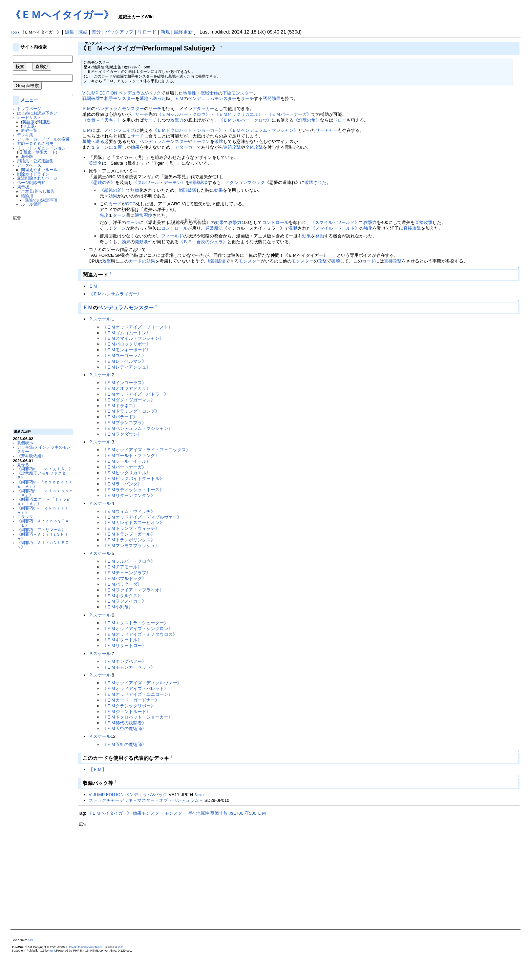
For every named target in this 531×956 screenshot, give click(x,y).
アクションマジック (245, 182)
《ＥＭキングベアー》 (124, 661)
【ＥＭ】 (97, 769)
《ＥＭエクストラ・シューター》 (135, 622)
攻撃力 (177, 120)
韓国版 (43, 122)
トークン (201, 141)
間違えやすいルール (39, 169)
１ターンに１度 (106, 147)
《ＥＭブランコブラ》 (124, 422)
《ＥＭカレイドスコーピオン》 (133, 522)
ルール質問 (31, 204)
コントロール (275, 222)
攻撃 (106, 261)
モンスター (124, 98)
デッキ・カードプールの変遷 (43, 139)
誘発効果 (271, 98)
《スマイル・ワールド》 (335, 222)
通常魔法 (214, 228)
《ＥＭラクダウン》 (122, 434)
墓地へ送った (153, 98)
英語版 (28, 122)
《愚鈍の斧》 (102, 182)
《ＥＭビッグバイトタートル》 (133, 478)
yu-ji (52, 950)
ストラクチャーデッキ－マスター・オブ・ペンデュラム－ (146, 800)
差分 (96, 32)
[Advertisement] (40, 321)
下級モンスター (237, 93)
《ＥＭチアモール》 (122, 566)
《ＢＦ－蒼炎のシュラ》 (203, 241)
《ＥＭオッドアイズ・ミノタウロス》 (139, 634)
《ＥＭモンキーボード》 (126, 349)
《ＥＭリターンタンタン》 (128, 495)
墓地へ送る (93, 141)
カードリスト (29, 117)
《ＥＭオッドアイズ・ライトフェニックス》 (146, 449)
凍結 (83, 32)
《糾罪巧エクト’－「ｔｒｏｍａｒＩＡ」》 (44, 501)
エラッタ (25, 516)
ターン (119, 215)
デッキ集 (25, 134)
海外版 (27, 156)
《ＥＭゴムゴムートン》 (126, 332)
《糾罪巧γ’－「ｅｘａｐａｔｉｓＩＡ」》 (44, 484)
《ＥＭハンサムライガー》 (115, 293)
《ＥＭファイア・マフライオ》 (133, 590)
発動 (293, 228)
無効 (134, 190)
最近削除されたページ (37, 178)
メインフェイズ (119, 130)
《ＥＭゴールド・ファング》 (131, 455)
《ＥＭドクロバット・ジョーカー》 (188, 130)
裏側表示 (25, 442)
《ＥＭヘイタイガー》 (62, 14)
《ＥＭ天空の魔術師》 (124, 728)
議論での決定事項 (41, 200)
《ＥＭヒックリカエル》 (238, 114)
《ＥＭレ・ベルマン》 (124, 361)
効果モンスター (148, 813)
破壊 (218, 141)
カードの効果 (142, 261)
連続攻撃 (232, 147)
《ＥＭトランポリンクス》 (128, 539)
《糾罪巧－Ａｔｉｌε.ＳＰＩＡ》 (42, 536)
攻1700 (236, 813)
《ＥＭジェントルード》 (126, 711)
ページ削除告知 (31, 182)
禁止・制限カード (39, 152)
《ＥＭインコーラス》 (124, 382)
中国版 (28, 126)
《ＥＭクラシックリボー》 (128, 705)
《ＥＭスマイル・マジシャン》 (133, 338)
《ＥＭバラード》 (119, 416)
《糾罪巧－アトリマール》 (41, 529)
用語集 (23, 161)
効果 (135, 147)
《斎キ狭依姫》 (31, 456)
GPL (121, 947)
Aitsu (31, 940)
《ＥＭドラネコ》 (119, 405)
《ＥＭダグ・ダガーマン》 (128, 399)
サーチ (247, 98)
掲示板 (23, 187)
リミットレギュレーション (41, 148)
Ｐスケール (100, 318)
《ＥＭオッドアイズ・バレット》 (135, 688)
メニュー (29, 100)
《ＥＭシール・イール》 (126, 461)
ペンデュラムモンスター (212, 98)
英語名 (95, 163)
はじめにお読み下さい (37, 113)
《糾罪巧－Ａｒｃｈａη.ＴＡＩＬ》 (43, 523)
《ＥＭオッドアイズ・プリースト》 (137, 327)
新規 (165, 32)
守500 (250, 813)
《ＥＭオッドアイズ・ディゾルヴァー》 (142, 517)
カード (115, 203)
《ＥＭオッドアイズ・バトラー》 (135, 394)
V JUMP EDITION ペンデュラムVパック (121, 93)
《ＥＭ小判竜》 (117, 606)
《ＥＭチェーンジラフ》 (126, 572)
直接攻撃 (423, 222)
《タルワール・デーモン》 (159, 182)
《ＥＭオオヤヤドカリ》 (126, 388)
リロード (146, 32)
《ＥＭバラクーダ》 (122, 584)
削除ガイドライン (33, 174)
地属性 (189, 93)
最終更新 (183, 32)
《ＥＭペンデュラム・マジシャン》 (263, 130)
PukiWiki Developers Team (84, 947)
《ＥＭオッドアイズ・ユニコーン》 (137, 694)
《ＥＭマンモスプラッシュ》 (131, 545)
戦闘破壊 (91, 98)
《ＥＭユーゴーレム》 (124, 355)
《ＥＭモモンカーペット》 (128, 667)
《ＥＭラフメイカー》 (124, 601)
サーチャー (327, 130)
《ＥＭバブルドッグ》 (124, 578)
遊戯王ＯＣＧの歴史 (35, 143)
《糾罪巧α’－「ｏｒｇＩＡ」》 (45, 468)
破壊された (315, 182)
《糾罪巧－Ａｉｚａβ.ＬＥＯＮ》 (43, 544)
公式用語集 (43, 161)
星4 (191, 813)
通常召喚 (143, 215)
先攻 (104, 215)
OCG (131, 203)
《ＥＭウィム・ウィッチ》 (128, 511)
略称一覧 (29, 130)
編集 (69, 32)
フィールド (172, 235)
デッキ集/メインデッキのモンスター (44, 449)
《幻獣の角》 (307, 120)
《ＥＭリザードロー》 (124, 645)
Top (13, 32)
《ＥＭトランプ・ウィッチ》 (131, 528)
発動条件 (143, 241)
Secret (199, 795)
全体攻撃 (254, 147)
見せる (23, 464)
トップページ (29, 108)
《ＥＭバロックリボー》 (126, 344)
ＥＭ (179, 98)
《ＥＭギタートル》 (122, 639)
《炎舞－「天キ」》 (102, 120)
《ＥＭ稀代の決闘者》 (124, 722)
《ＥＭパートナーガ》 (289, 114)
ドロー (339, 120)
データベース (29, 165)
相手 (108, 98)
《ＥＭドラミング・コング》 (131, 411)
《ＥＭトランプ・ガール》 (128, 534)
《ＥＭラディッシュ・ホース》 (133, 489)
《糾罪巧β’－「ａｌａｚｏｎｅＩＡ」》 (45, 493)
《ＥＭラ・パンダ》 (122, 483)
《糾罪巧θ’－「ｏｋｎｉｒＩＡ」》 (43, 510)
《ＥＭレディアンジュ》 (126, 367)
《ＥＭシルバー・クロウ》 (183, 114)
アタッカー (203, 108)
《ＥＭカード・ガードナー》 (131, 700)
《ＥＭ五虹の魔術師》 (124, 744)
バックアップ (119, 32)
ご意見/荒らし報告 (38, 191)
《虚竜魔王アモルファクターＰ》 (43, 475)
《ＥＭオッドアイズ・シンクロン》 (137, 628)
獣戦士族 (209, 93)
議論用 (27, 195)
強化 (368, 228)
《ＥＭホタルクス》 (122, 595)
